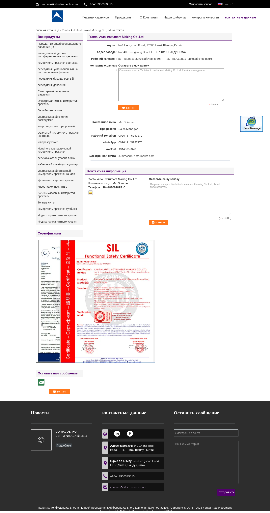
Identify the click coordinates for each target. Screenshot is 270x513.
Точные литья (46, 202)
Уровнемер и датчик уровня (55, 180)
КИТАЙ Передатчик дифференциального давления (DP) (117, 507)
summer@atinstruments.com (60, 4)
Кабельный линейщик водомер (58, 164)
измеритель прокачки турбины (57, 208)
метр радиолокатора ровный (56, 126)
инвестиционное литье (52, 186)
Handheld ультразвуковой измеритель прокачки (54, 150)
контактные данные (240, 17)
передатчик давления (52, 85)
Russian (227, 4)
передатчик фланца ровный (56, 78)
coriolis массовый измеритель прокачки (57, 194)
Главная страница (95, 17)
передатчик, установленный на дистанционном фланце (58, 70)
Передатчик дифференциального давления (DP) (59, 45)
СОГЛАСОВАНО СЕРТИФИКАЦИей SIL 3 (71, 433)
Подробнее (64, 445)
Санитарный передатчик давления (53, 93)
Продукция (123, 17)
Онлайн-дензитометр (51, 110)
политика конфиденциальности (58, 507)
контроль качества (205, 17)
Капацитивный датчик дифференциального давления (58, 54)
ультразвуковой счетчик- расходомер (53, 118)
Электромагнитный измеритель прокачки (58, 102)
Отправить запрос (201, 4)
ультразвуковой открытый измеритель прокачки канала (56, 172)
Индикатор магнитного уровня (57, 215)
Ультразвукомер (48, 142)
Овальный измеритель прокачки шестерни (58, 134)
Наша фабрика (175, 17)
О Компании (149, 17)
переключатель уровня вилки (56, 158)
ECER (168, 511)
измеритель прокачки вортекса (57, 62)
